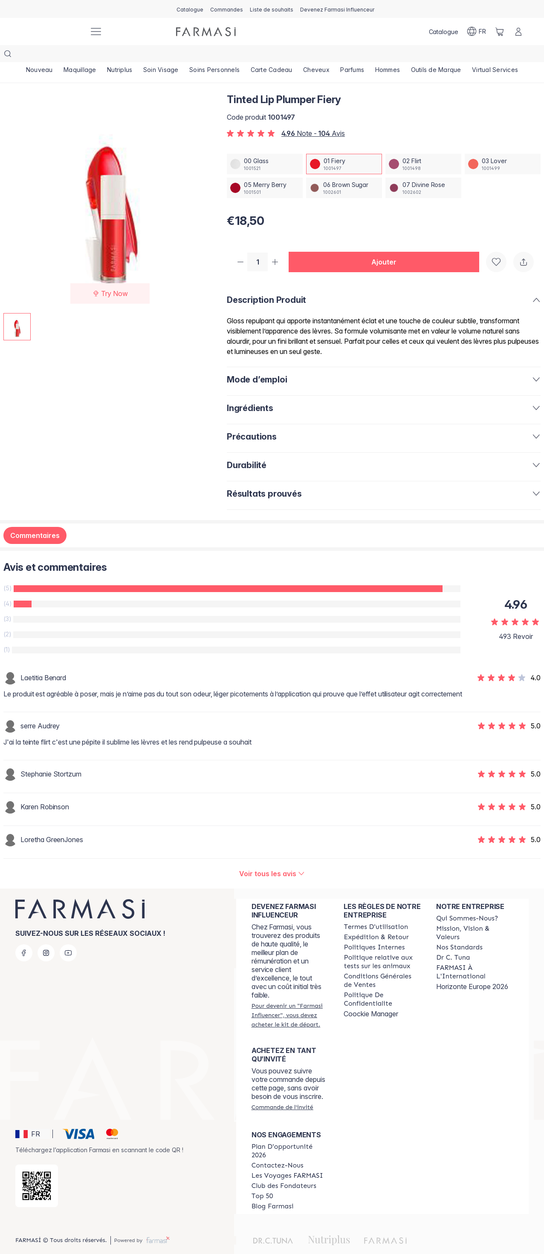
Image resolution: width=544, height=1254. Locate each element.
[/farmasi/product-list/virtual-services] (495, 55)
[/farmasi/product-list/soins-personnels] (214, 55)
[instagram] (46, 936)
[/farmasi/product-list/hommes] (387, 55)
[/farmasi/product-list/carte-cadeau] (271, 55)
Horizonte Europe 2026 (472, 970)
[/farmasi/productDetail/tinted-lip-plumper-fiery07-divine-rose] (423, 171)
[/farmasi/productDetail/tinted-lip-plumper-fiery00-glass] (265, 147)
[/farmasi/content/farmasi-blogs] (273, 1190)
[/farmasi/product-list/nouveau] (39, 55)
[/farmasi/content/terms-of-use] (376, 910)
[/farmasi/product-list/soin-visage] (161, 55)
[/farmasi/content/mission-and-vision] (474, 916)
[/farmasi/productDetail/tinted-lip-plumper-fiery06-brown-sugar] (344, 171)
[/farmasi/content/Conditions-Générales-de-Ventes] (382, 964)
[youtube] (68, 936)
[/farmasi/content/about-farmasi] (467, 902)
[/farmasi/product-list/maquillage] (79, 55)
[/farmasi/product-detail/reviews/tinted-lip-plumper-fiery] (271, 857)
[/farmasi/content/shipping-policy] (376, 921)
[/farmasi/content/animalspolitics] (382, 945)
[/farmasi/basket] (500, 31)
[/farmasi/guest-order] (282, 1091)
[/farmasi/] (50, 32)
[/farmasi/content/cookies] (382, 983)
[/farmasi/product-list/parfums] (352, 55)
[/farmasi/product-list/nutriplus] (119, 55)
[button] (387, 245)
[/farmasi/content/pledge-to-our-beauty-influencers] (453, 941)
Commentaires (35, 519)
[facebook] (23, 936)
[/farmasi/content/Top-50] (262, 1180)
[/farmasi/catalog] (190, 9)
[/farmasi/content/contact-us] (278, 1149)
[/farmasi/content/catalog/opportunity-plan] (290, 1134)
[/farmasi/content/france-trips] (287, 1159)
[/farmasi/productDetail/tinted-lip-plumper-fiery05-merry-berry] (265, 171)
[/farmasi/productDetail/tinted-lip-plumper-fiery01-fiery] (344, 147)
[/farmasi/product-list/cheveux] (316, 55)
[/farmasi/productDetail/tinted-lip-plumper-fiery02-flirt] (423, 147)
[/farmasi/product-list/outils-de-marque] (436, 55)
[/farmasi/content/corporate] (474, 955)
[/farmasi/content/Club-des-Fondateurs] (284, 1169)
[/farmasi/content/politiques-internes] (374, 931)
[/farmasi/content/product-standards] (459, 931)
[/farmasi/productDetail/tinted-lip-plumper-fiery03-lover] (503, 147)
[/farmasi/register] (226, 9)
